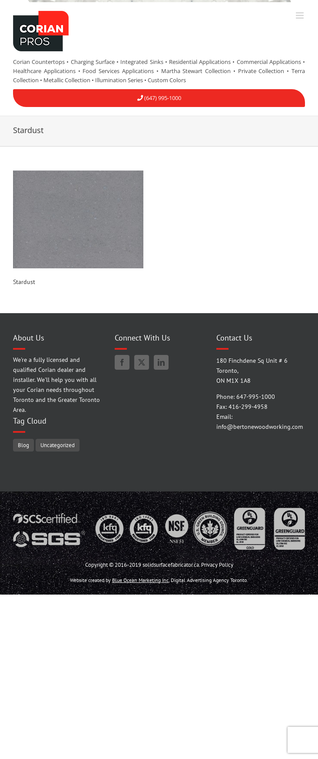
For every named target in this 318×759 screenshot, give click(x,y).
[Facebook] (122, 362)
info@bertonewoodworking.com (259, 427)
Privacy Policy (217, 564)
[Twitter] (141, 362)
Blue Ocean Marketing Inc (140, 580)
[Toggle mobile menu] (300, 15)
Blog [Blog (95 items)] (23, 444)
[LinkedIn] (161, 362)
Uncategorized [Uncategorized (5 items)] (57, 444)
